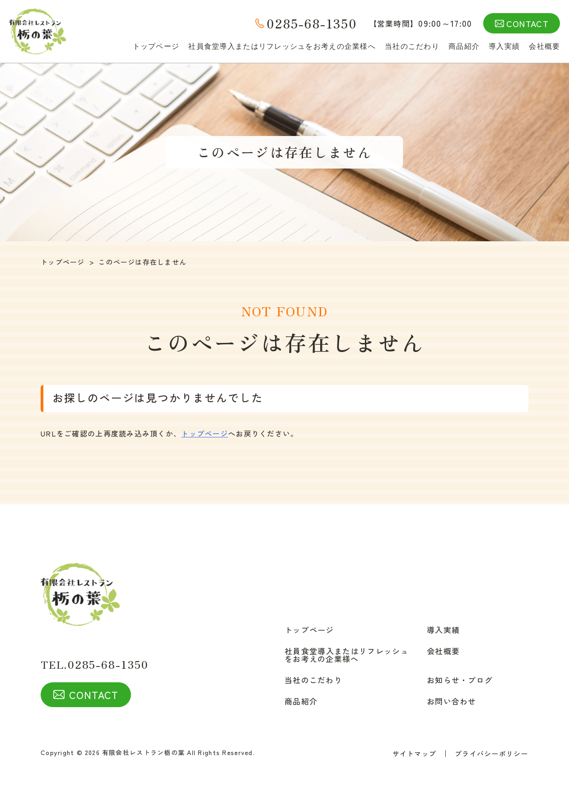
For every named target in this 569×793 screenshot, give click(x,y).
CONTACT (527, 23)
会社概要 (544, 46)
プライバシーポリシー (491, 753)
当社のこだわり (412, 46)
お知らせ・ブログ (460, 679)
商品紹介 (464, 46)
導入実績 (504, 46)
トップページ (156, 46)
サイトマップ (414, 753)
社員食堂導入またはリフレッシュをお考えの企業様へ (282, 46)
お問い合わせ (451, 701)
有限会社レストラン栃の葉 (143, 752)
